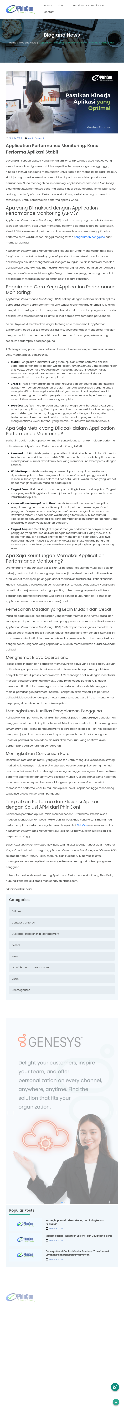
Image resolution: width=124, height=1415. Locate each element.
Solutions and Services (88, 5)
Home (48, 5)
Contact (49, 12)
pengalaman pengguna (89, 237)
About (61, 5)
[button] (115, 1387)
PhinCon (82, 825)
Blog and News (25, 42)
